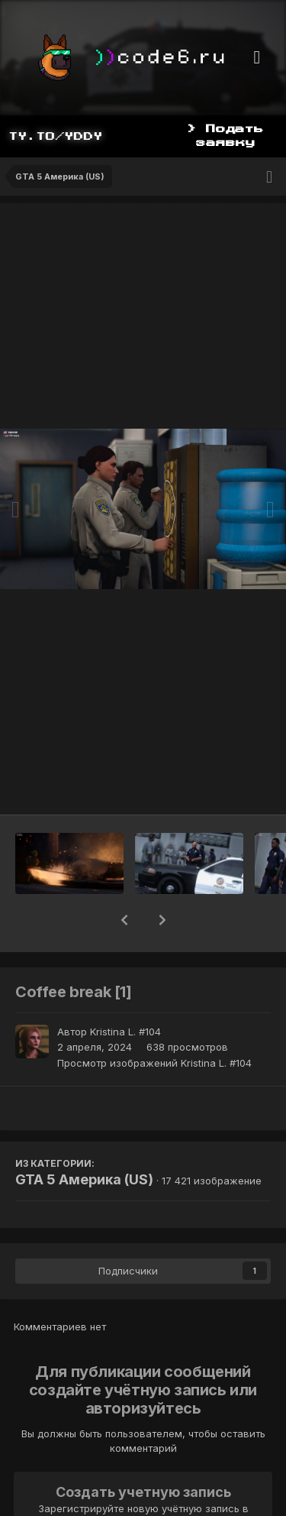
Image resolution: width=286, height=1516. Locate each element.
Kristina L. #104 (125, 1031)
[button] (124, 920)
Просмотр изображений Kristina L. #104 (154, 1063)
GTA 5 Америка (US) (84, 1179)
